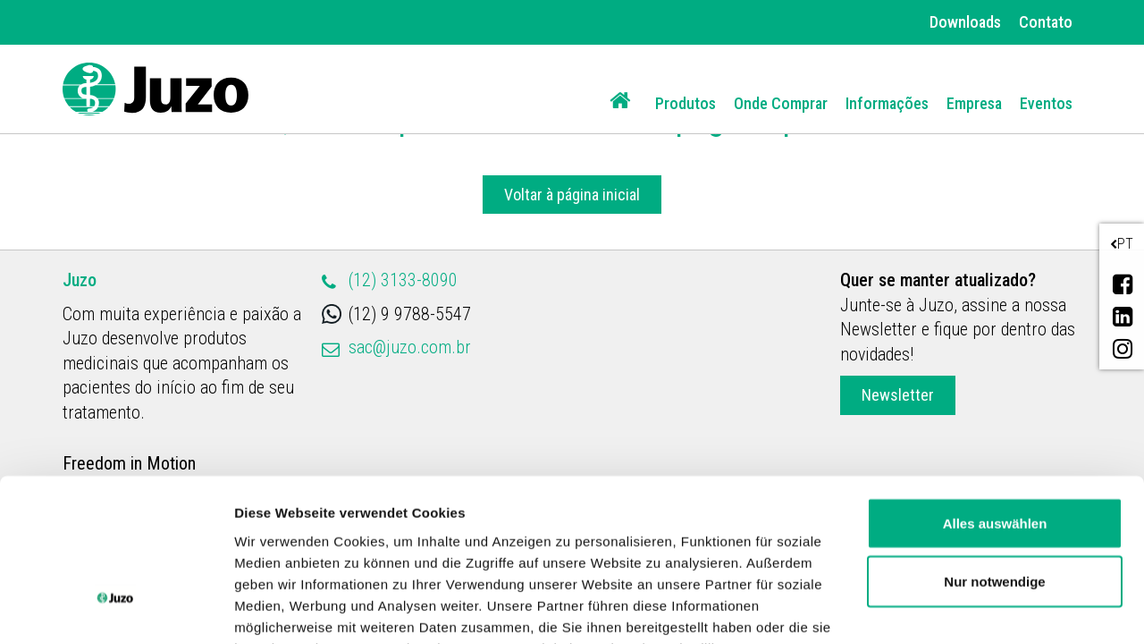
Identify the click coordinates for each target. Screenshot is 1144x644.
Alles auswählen (995, 393)
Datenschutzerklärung (591, 561)
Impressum (736, 561)
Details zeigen (279, 608)
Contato (1045, 22)
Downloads (965, 22)
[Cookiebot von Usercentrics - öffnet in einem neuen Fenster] (116, 609)
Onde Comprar (781, 103)
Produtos (685, 103)
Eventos (1046, 103)
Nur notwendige (994, 452)
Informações (887, 103)
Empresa (974, 103)
